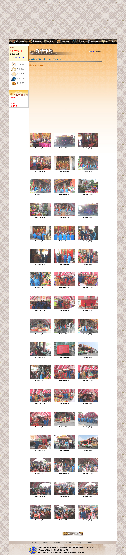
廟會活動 (99, 51)
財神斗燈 (14, 106)
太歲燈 (13, 103)
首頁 (91, 51)
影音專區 (80, 543)
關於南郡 (35, 543)
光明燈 (13, 97)
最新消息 (45, 543)
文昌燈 (13, 100)
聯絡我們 (89, 543)
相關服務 (69, 543)
